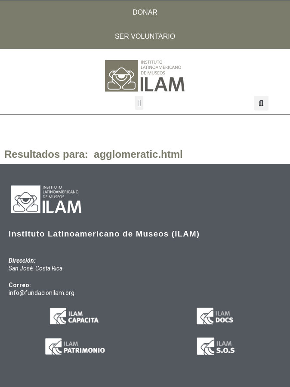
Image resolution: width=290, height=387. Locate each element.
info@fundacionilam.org (41, 292)
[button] (139, 103)
